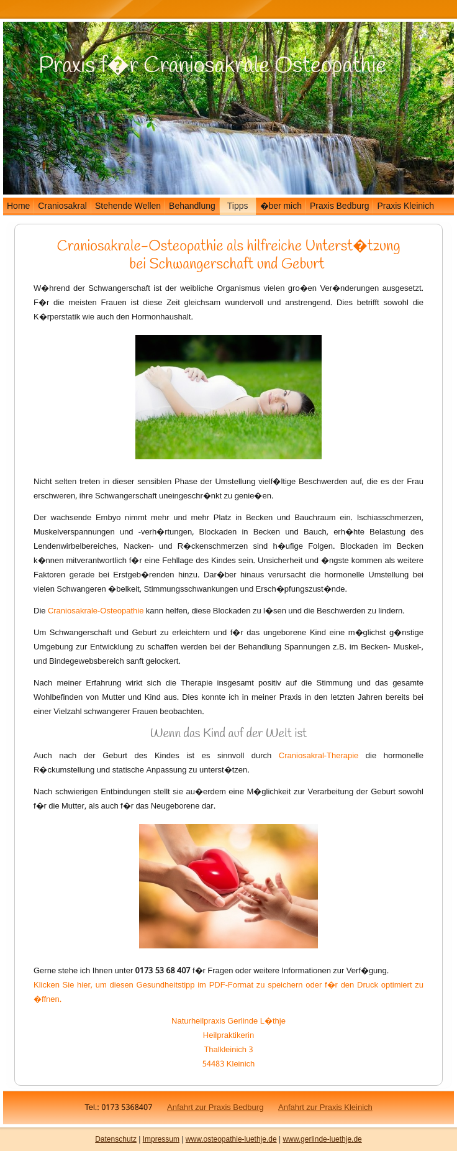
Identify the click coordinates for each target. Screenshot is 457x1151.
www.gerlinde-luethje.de (322, 1139)
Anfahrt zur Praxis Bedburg (215, 1108)
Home (18, 206)
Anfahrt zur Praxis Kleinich (325, 1108)
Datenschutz (116, 1139)
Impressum (161, 1139)
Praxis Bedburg (339, 206)
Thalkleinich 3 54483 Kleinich (228, 1057)
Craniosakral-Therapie (318, 756)
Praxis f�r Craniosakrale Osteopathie (212, 66)
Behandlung (192, 206)
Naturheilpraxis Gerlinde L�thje (228, 1021)
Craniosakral (62, 206)
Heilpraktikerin (228, 1036)
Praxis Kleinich (405, 206)
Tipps (237, 206)
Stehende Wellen (128, 206)
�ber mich (281, 206)
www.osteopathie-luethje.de (231, 1139)
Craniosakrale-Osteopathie (140, 247)
